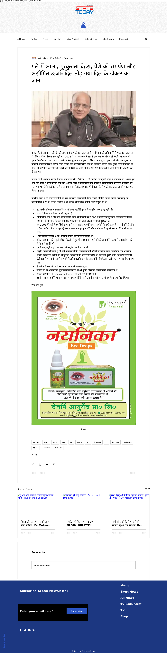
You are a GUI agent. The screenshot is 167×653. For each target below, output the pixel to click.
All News (127, 597)
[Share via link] (53, 464)
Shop (124, 616)
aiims (55, 442)
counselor (45, 448)
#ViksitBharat (131, 603)
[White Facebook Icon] (20, 630)
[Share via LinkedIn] (46, 464)
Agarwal (97, 442)
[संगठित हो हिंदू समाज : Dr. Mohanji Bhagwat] (83, 505)
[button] (83, 25)
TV (122, 610)
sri (88, 442)
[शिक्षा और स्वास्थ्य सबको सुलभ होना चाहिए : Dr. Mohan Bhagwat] (38, 505)
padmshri (128, 442)
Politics (34, 39)
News (45, 39)
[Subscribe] (77, 611)
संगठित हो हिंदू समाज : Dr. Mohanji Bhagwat (80, 523)
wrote (79, 442)
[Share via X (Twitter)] (39, 464)
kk (106, 442)
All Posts (21, 39)
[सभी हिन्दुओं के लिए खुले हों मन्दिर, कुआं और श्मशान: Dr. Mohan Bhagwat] (129, 505)
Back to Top (4, 640)
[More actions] (134, 58)
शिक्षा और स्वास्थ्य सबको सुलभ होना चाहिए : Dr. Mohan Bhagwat (35, 523)
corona (36, 442)
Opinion (57, 39)
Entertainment (91, 39)
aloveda (58, 448)
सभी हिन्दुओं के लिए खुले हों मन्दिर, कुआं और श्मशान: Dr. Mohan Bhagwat (126, 523)
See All (147, 489)
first (64, 442)
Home (124, 585)
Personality (124, 39)
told (35, 448)
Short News (108, 39)
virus (46, 442)
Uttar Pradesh (73, 39)
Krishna (115, 442)
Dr (71, 442)
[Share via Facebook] (33, 464)
